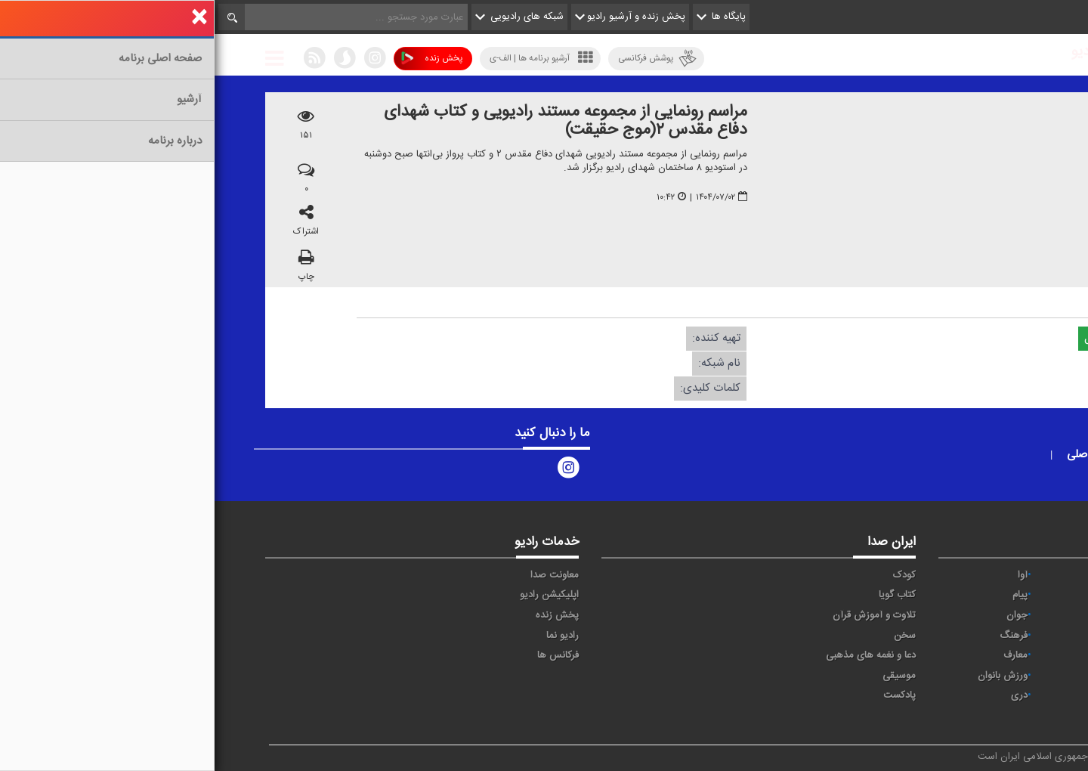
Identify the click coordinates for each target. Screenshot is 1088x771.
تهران (907, 615)
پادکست (685, 695)
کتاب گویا (682, 595)
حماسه (905, 575)
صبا (911, 635)
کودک (689, 575)
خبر (1015, 575)
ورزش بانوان (788, 675)
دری (804, 695)
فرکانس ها (343, 655)
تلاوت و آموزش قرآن (659, 615)
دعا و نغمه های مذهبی (656, 655)
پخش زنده (217, 58)
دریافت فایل (904, 338)
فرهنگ (799, 635)
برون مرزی (896, 695)
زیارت (907, 716)
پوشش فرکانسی (442, 58)
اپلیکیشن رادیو (334, 595)
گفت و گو (898, 655)
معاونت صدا (340, 575)
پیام (805, 595)
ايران (908, 595)
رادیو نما (348, 635)
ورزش (906, 675)
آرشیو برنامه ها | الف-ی (327, 58)
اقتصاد (1009, 595)
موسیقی (684, 675)
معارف (801, 655)
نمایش (1008, 675)
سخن (690, 635)
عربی (1012, 695)
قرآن (1013, 655)
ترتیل (1011, 615)
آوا (808, 575)
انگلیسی (1006, 716)
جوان (802, 615)
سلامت (1008, 635)
